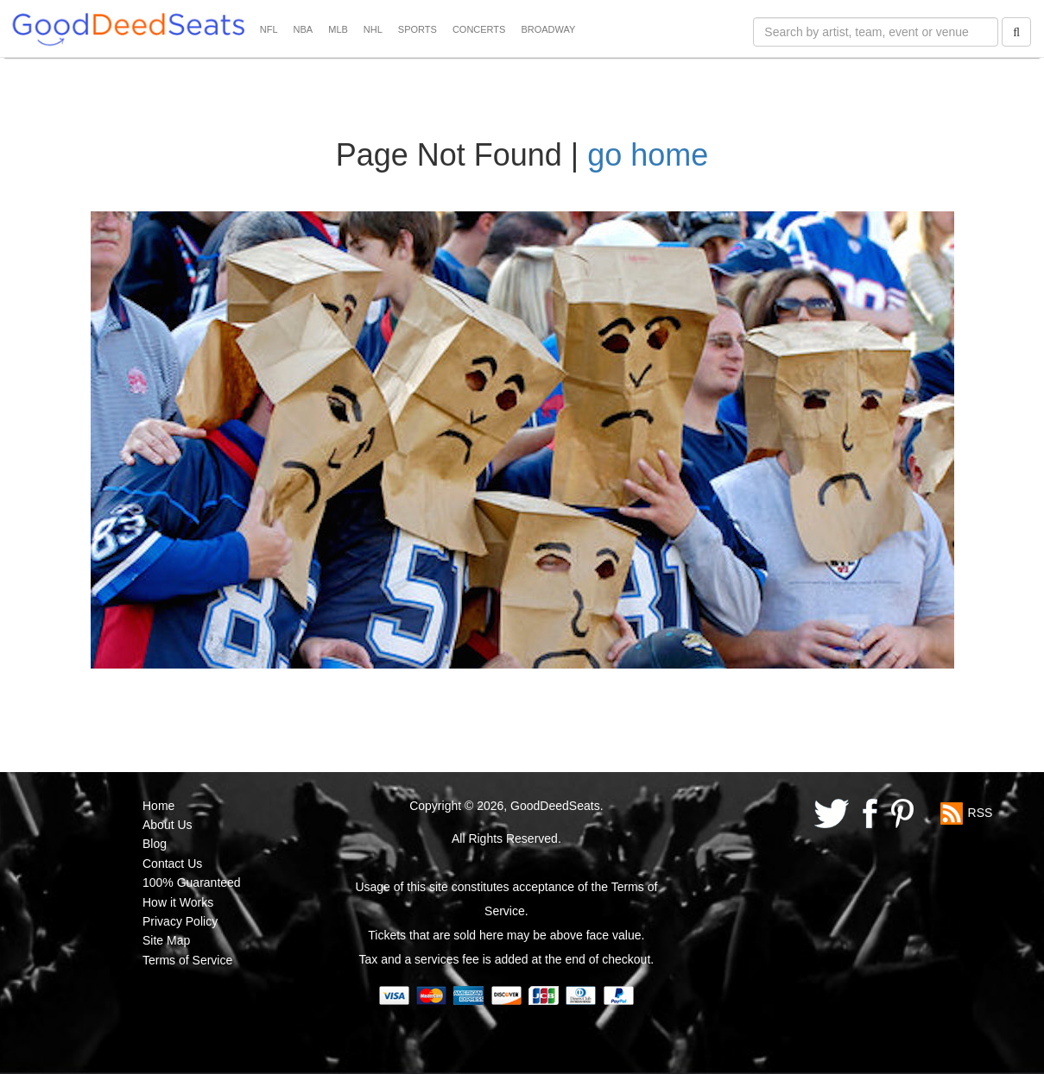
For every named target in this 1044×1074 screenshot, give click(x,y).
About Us (167, 825)
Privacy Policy (180, 921)
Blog (154, 844)
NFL (269, 29)
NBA (303, 29)
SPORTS (417, 29)
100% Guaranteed (191, 882)
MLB (338, 29)
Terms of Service (187, 960)
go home (647, 155)
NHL (373, 29)
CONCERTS (479, 29)
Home (158, 806)
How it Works (177, 902)
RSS (980, 812)
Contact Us (172, 863)
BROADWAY (548, 29)
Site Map (166, 940)
